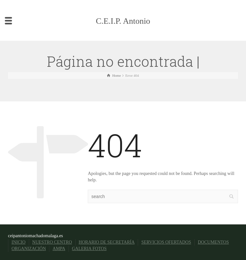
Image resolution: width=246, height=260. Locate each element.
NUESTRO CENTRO (52, 242)
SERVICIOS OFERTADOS (166, 242)
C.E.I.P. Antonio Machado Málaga (123, 32)
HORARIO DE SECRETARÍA (107, 242)
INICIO (19, 242)
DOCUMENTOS (213, 242)
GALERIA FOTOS (89, 248)
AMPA (59, 248)
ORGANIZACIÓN (29, 248)
